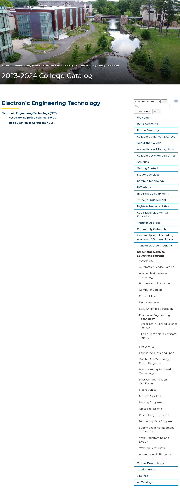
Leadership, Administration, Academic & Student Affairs (155, 237)
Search (156, 111)
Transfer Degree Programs (155, 245)
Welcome (143, 117)
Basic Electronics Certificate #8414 (158, 335)
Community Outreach (151, 229)
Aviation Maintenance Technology (153, 275)
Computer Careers (150, 289)
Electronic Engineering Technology (154, 317)
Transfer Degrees (148, 222)
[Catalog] (147, 101)
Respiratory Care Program (155, 421)
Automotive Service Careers (156, 267)
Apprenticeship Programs (155, 454)
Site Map (142, 475)
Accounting (146, 260)
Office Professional (151, 408)
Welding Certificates (152, 448)
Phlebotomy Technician (154, 415)
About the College (149, 143)
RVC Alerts (144, 187)
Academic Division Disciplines (156, 155)
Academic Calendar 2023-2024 (157, 136)
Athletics (143, 162)
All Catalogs (144, 482)
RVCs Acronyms (147, 124)
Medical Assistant (150, 396)
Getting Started (147, 168)
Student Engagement (151, 200)
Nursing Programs (150, 402)
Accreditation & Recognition (155, 149)
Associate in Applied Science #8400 (159, 325)
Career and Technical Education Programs (56, 65)
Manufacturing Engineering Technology (156, 371)
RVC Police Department (153, 193)
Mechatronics (147, 389)
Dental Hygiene (149, 302)
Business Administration (154, 283)
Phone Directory (148, 130)
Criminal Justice (149, 296)
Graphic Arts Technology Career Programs (154, 361)
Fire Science (146, 346)
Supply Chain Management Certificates (156, 429)
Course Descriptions (150, 463)
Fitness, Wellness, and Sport (156, 353)
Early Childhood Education (156, 308)
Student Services (148, 174)
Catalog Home (146, 469)
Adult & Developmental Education (152, 214)
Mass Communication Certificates (153, 381)
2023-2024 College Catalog (16, 65)
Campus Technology (150, 181)
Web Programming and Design (154, 439)
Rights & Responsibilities (153, 206)
